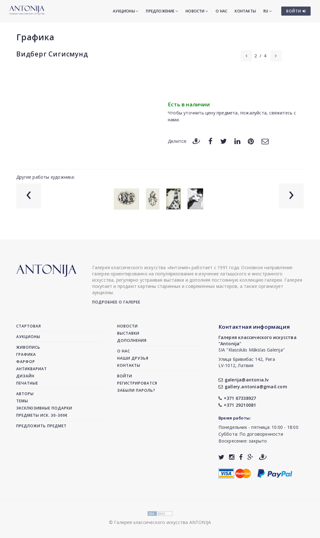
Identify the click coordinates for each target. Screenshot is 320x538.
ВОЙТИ (296, 11)
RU (267, 11)
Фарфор (25, 361)
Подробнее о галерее (116, 302)
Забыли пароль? (136, 390)
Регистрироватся (137, 383)
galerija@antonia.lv (243, 380)
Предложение (162, 11)
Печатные (27, 383)
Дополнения (132, 340)
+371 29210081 (237, 405)
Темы (22, 401)
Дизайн (25, 376)
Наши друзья (132, 358)
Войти (124, 376)
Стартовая (28, 326)
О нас (221, 11)
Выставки (128, 333)
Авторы (25, 393)
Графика (35, 37)
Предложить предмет (41, 426)
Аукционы (125, 11)
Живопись (28, 347)
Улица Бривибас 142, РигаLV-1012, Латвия (246, 362)
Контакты (245, 11)
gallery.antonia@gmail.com (252, 387)
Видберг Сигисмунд (52, 54)
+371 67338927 (237, 398)
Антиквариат (31, 368)
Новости (197, 11)
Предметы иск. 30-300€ (42, 415)
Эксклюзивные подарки (44, 408)
